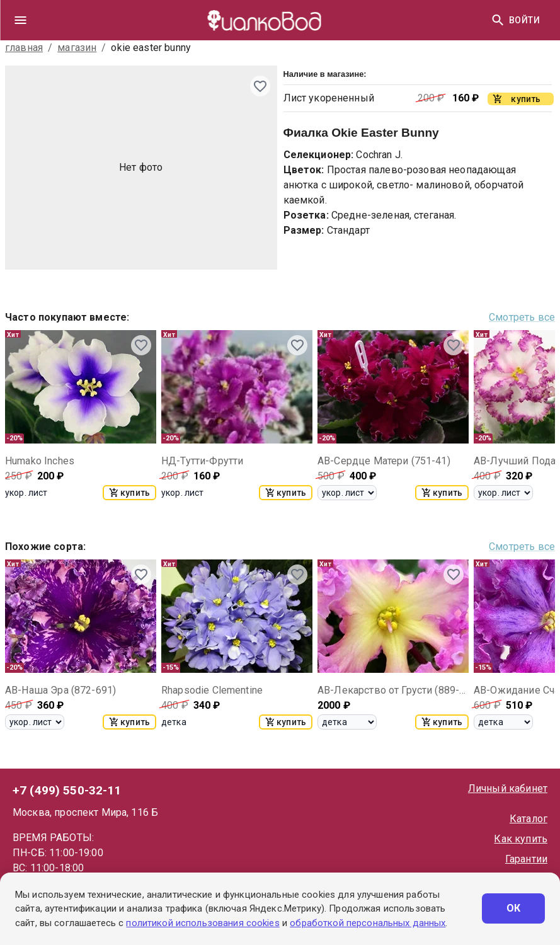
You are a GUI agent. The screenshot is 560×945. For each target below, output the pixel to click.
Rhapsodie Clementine (212, 690)
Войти (524, 20)
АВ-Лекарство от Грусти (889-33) (393, 690)
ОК (513, 908)
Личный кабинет (507, 788)
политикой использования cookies (202, 923)
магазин (76, 48)
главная (24, 48)
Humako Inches (39, 461)
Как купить (520, 839)
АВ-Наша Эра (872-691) (60, 690)
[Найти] (497, 20)
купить (129, 493)
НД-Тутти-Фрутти (202, 461)
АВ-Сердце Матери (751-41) (383, 461)
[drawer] (20, 20)
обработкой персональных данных (367, 923)
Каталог (528, 819)
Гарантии (526, 859)
